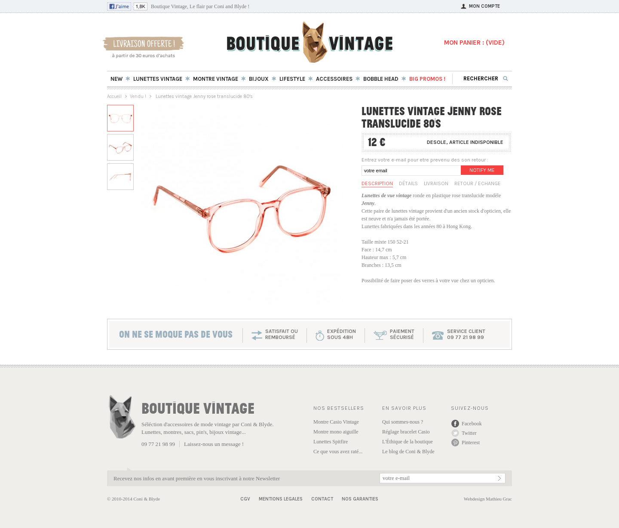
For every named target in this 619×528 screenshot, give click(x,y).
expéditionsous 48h (341, 334)
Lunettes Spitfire (330, 442)
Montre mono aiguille (336, 432)
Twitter (469, 433)
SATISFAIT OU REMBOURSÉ (281, 334)
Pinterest (471, 442)
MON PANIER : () (474, 42)
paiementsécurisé (402, 334)
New (116, 79)
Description (377, 183)
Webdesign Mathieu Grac (488, 498)
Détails (408, 183)
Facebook (472, 424)
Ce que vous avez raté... (337, 452)
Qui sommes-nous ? (402, 422)
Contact (322, 499)
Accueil (114, 96)
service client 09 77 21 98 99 (466, 334)
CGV (245, 499)
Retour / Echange (477, 183)
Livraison (436, 183)
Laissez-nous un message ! (214, 444)
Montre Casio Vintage (336, 422)
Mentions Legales (281, 499)
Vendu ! (138, 96)
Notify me (482, 170)
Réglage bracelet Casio (406, 432)
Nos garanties (360, 499)
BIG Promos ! (427, 79)
